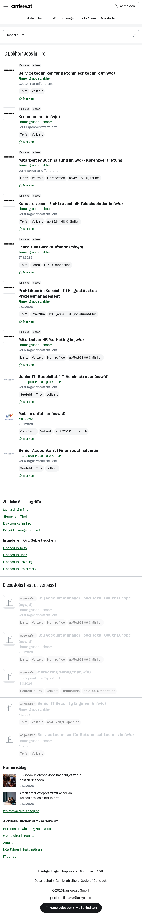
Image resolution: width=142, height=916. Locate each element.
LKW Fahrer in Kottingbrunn (23, 850)
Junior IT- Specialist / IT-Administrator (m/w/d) (63, 376)
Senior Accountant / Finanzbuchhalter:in (58, 450)
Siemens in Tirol (15, 516)
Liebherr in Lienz (15, 555)
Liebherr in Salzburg (18, 562)
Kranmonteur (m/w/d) (39, 116)
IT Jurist (9, 856)
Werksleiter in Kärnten (19, 836)
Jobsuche (34, 18)
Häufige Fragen (49, 871)
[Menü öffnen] (5, 6)
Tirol (42, 53)
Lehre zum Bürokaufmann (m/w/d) (51, 247)
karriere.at (48, 821)
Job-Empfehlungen (61, 18)
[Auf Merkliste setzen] (26, 98)
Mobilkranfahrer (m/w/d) (42, 413)
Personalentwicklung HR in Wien (27, 829)
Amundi (8, 843)
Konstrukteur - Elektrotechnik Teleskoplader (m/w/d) (71, 203)
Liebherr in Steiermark (19, 569)
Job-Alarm (88, 18)
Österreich (28, 431)
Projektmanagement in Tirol (24, 530)
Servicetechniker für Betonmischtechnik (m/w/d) (67, 73)
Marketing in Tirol (16, 509)
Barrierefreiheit (67, 881)
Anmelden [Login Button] (125, 6)
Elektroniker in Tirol (17, 523)
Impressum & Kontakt (78, 871)
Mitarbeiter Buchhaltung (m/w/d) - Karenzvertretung (70, 160)
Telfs (24, 91)
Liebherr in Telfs (15, 548)
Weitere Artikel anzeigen (21, 811)
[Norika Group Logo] (70, 899)
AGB (100, 871)
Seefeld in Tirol (31, 394)
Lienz (24, 178)
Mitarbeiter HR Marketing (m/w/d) (51, 339)
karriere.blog (14, 767)
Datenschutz (44, 881)
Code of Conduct (94, 881)
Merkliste (108, 18)
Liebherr (15, 53)
